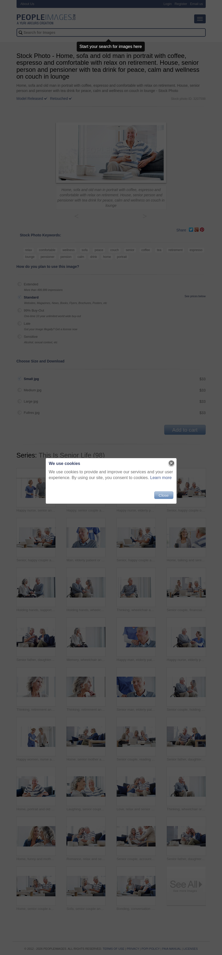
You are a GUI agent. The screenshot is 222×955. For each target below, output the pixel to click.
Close (164, 495)
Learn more (161, 477)
